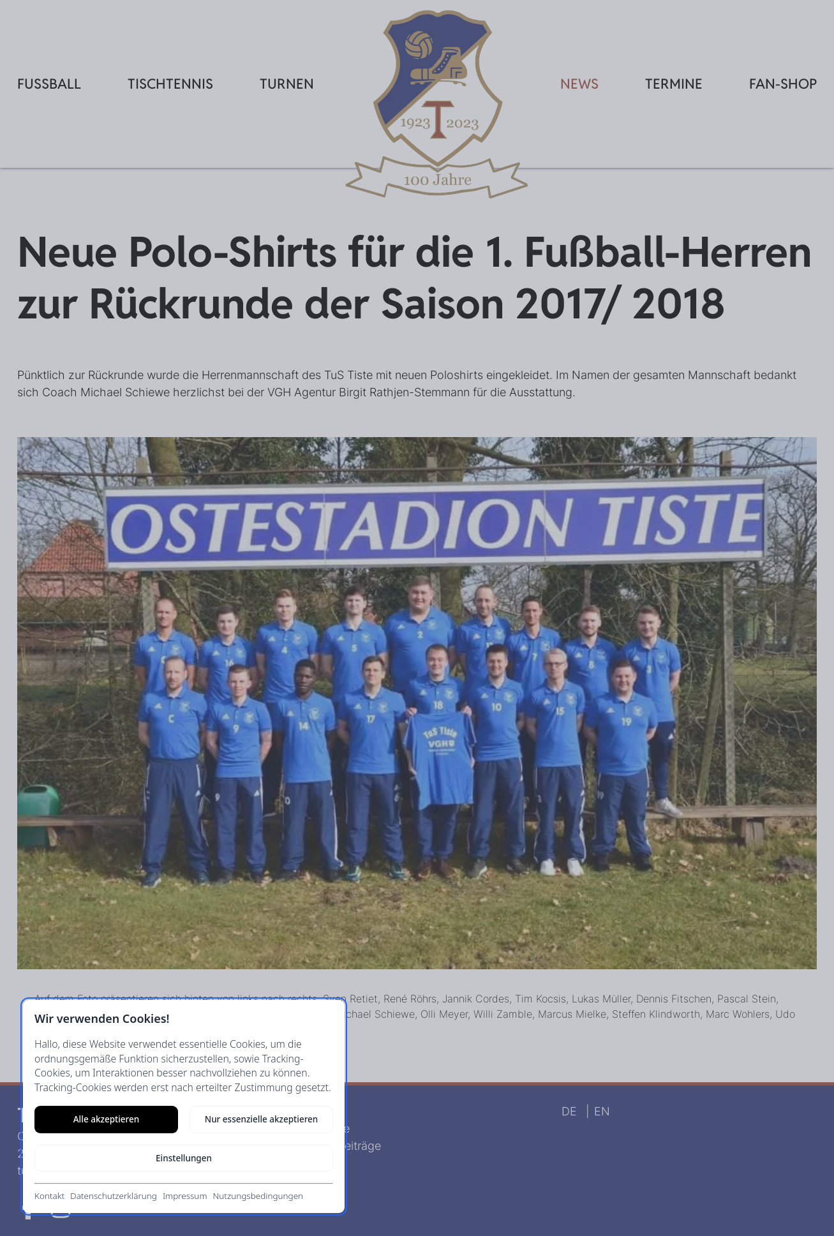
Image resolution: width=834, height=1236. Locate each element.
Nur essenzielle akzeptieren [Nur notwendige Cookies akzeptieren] (261, 1119)
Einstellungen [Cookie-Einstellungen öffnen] (184, 1158)
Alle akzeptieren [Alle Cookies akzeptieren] (106, 1119)
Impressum (185, 1196)
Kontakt (49, 1196)
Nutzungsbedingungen (257, 1196)
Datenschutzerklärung (113, 1196)
